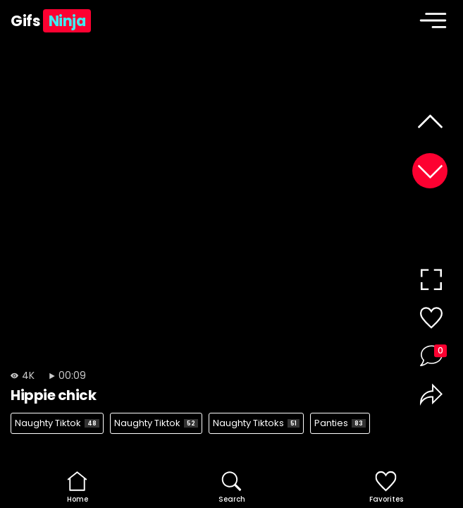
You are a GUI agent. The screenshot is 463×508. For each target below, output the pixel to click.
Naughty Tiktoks (256, 423)
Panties (340, 423)
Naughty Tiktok (57, 423)
